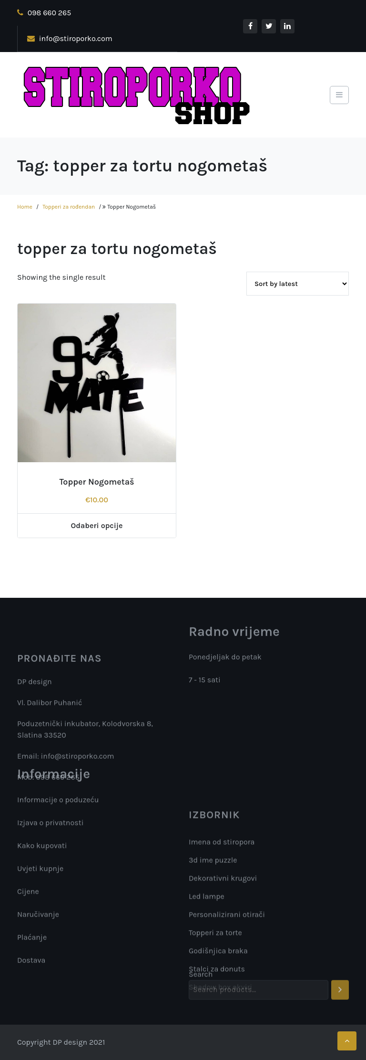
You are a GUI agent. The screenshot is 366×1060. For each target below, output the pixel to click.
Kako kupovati (42, 848)
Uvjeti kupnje (40, 871)
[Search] (340, 998)
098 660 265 (44, 12)
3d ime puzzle (213, 910)
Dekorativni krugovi (223, 928)
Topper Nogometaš (96, 482)
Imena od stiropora (221, 892)
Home (24, 206)
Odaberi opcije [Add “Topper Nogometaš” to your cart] (97, 525)
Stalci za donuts (217, 1019)
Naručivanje (38, 917)
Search (201, 982)
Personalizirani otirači (227, 964)
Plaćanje (32, 939)
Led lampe (206, 946)
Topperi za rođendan (68, 206)
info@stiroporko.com (69, 38)
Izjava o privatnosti (50, 825)
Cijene (28, 894)
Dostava (31, 962)
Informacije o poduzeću (58, 802)
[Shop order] (297, 284)
